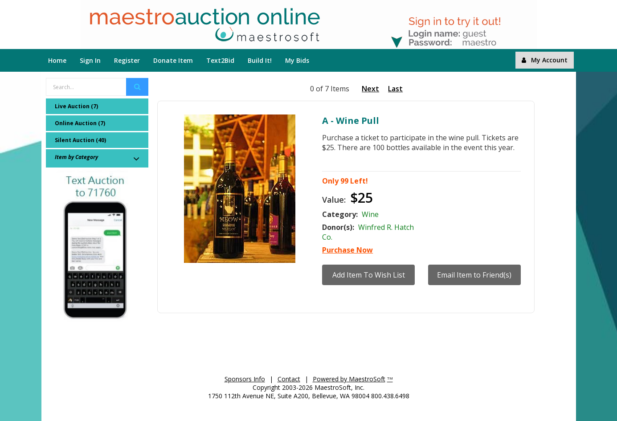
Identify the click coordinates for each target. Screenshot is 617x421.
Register (127, 60)
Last (395, 89)
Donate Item (173, 60)
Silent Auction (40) (80, 140)
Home (57, 60)
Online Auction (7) (80, 123)
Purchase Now (347, 250)
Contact (289, 379)
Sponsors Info (245, 379)
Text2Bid (220, 60)
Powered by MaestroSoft (349, 379)
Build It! (260, 60)
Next (370, 89)
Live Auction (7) (76, 106)
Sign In (90, 60)
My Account (545, 60)
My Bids (297, 60)
